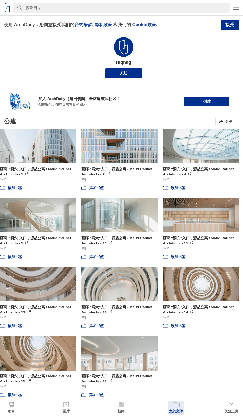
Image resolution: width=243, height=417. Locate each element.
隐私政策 (103, 24)
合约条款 (83, 24)
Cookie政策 (144, 24)
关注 (123, 73)
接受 (229, 24)
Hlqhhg (123, 62)
